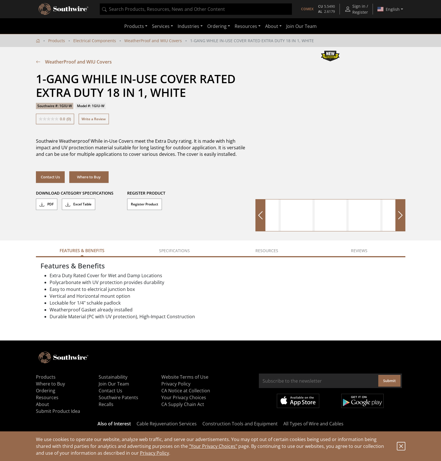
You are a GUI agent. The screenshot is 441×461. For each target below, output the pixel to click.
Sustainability (113, 377)
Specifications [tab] (174, 250)
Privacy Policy (154, 453)
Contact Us (50, 176)
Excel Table (79, 204)
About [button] (271, 26)
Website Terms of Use (184, 377)
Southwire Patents (118, 397)
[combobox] (196, 9)
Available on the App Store (298, 401)
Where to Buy (89, 176)
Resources (47, 397)
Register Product (144, 204)
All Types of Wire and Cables (313, 424)
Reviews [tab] (359, 250)
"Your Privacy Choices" (213, 446)
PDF (47, 204)
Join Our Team (301, 26)
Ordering (45, 390)
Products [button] (134, 26)
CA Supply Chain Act (182, 404)
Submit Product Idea (58, 411)
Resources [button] (246, 26)
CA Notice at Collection (185, 390)
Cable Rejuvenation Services (167, 424)
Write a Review (94, 119)
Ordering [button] (217, 26)
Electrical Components (94, 40)
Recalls (106, 404)
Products (56, 40)
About (42, 404)
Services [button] (161, 26)
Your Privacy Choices (183, 397)
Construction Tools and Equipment (240, 424)
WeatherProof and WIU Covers (153, 40)
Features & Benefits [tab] (82, 250)
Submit (389, 380)
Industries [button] (188, 26)
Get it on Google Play (362, 401)
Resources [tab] (266, 250)
